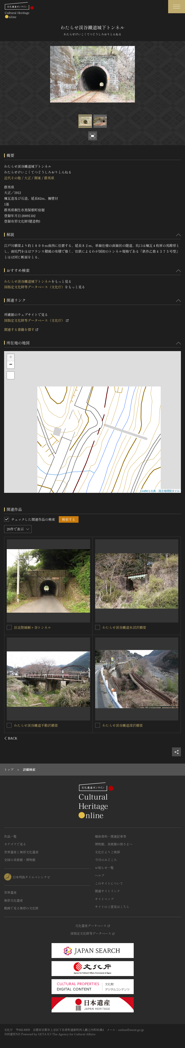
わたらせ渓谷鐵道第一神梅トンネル (129, 627)
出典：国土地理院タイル (165, 490)
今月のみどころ (106, 859)
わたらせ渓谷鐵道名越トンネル (37, 725)
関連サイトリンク (107, 891)
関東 (37, 177)
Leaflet (144, 490)
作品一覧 (10, 836)
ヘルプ (99, 875)
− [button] (10, 364)
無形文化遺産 (13, 900)
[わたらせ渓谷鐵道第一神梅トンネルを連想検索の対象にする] (97, 627)
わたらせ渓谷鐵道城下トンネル (27, 281)
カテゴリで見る (15, 844)
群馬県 (49, 177)
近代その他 (12, 177)
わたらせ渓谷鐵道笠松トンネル (126, 725)
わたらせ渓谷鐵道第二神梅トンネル (41, 627)
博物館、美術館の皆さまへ (113, 844)
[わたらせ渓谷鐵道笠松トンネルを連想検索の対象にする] (97, 725)
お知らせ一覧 (104, 867)
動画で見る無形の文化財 (21, 908)
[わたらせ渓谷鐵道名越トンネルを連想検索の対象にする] (9, 725)
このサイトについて (109, 883)
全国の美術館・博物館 (19, 859)
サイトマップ (104, 899)
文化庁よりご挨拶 (107, 852)
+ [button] (10, 357)
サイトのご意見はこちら (112, 906)
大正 (27, 177)
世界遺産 (10, 892)
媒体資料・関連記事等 (110, 836)
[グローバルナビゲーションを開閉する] (176, 6)
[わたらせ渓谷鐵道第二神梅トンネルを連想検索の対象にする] (9, 627)
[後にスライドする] (174, 738)
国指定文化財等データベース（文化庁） (34, 286)
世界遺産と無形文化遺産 (21, 852)
